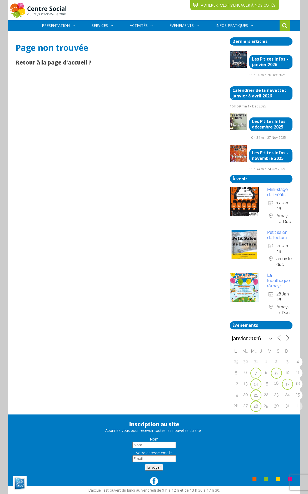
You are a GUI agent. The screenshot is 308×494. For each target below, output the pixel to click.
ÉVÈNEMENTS (182, 25)
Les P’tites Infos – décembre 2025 (270, 124)
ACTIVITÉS (139, 25)
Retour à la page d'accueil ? (54, 62)
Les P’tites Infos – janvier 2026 (270, 61)
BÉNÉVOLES (52, 35)
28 (256, 406)
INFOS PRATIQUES (232, 25)
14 (256, 384)
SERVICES (100, 25)
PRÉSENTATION (56, 25)
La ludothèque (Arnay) (278, 280)
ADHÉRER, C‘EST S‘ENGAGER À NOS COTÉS (238, 5)
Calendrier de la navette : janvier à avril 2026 (259, 93)
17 (287, 384)
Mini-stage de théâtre (277, 192)
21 (256, 395)
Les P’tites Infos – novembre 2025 (270, 155)
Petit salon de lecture (277, 235)
